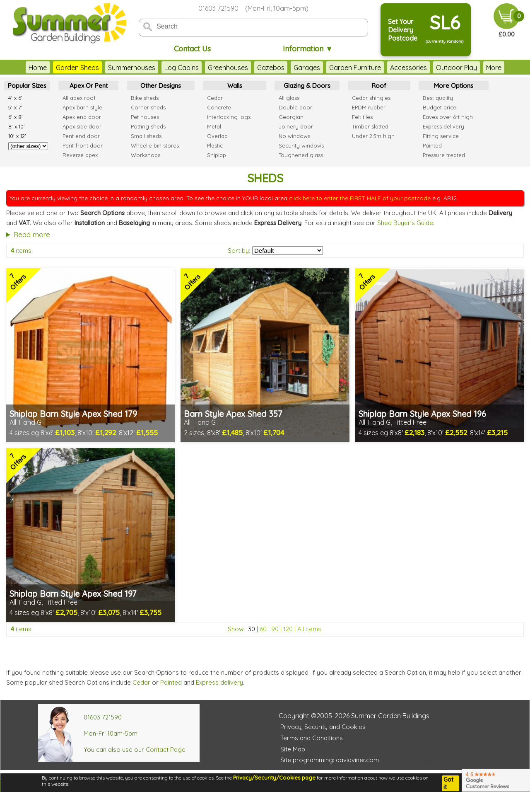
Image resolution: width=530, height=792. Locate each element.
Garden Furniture (355, 67)
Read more (32, 234)
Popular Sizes (27, 86)
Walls (234, 86)
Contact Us (192, 48)
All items (309, 629)
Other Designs (160, 86)
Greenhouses (228, 67)
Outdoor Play (456, 67)
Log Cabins (181, 67)
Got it (448, 783)
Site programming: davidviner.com (329, 760)
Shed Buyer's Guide (405, 223)
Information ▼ (308, 48)
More (493, 67)
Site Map (292, 749)
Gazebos (270, 67)
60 (263, 629)
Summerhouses (131, 67)
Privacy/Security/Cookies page (274, 777)
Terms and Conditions (311, 738)
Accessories (408, 67)
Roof (379, 86)
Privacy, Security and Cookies (323, 727)
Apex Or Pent (89, 86)
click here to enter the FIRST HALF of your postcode (360, 198)
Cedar (141, 682)
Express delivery (219, 682)
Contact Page (166, 749)
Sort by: (239, 250)
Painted (171, 682)
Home (38, 67)
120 (288, 629)
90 (275, 629)
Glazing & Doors (307, 86)
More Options (453, 86)
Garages (307, 67)
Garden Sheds (77, 67)
